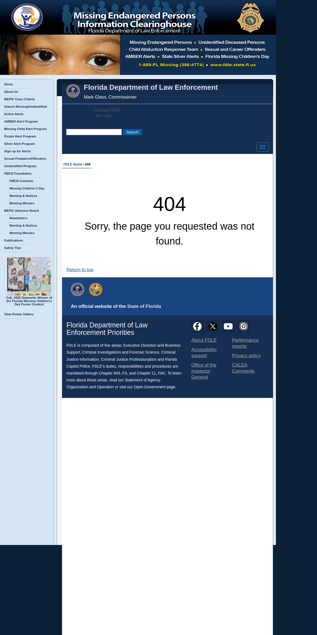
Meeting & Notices (22, 195)
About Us (11, 91)
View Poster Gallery (19, 314)
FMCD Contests (20, 181)
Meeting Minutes (20, 203)
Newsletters (17, 218)
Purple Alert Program (20, 136)
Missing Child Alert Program (25, 129)
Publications (13, 240)
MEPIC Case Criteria (19, 99)
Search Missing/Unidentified (25, 106)
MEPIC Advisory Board (21, 210)
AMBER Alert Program (21, 121)
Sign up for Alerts (17, 151)
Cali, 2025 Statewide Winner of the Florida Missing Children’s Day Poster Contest (29, 299)
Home (8, 84)
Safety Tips (12, 247)
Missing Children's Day (25, 188)
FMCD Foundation (17, 173)
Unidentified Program (20, 166)
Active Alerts (13, 114)
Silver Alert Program (19, 143)
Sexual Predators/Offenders (25, 158)
